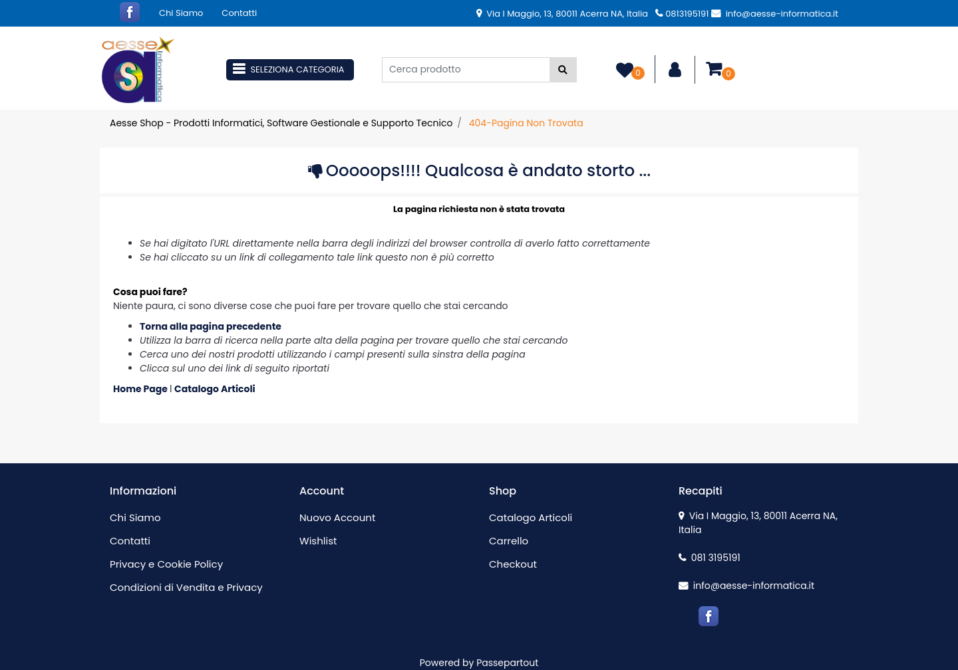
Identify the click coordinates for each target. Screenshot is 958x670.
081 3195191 (709, 557)
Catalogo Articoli (214, 388)
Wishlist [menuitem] (318, 541)
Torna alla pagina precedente (210, 326)
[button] (563, 69)
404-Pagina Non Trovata (526, 123)
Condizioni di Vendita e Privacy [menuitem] (186, 587)
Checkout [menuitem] (513, 564)
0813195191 (682, 13)
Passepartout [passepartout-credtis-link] (507, 662)
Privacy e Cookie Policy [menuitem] (166, 564)
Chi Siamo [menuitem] (181, 13)
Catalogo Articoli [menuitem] (530, 517)
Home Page (141, 388)
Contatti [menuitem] (239, 13)
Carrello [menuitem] (508, 541)
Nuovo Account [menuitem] (337, 517)
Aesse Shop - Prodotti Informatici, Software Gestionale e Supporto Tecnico (281, 123)
